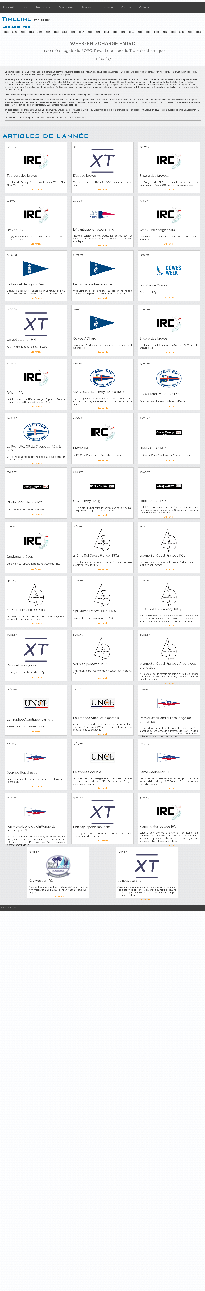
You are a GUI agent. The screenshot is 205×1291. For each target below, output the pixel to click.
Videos (144, 7)
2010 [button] (140, 32)
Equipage (106, 7)
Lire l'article (36, 189)
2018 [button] (73, 32)
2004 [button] (190, 32)
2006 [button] (173, 32)
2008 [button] (156, 32)
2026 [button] (6, 32)
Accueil (8, 7)
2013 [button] (115, 32)
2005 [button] (181, 32)
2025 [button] (14, 32)
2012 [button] (123, 32)
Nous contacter (9, 907)
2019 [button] (64, 32)
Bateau (86, 7)
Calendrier (65, 7)
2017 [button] (81, 32)
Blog (24, 7)
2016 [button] (89, 32)
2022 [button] (39, 32)
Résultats (43, 7)
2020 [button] (56, 32)
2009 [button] (148, 32)
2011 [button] (131, 32)
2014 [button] (106, 32)
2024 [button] (23, 32)
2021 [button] (48, 32)
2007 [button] (165, 32)
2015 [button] (98, 32)
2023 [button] (31, 32)
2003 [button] (198, 32)
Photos (126, 7)
